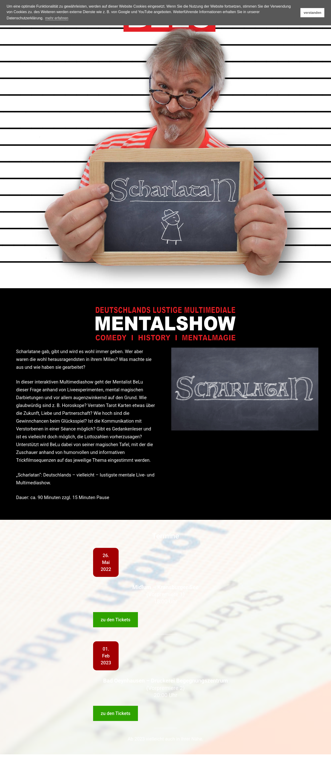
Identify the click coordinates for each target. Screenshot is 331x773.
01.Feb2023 (106, 655)
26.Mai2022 (106, 562)
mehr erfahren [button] (56, 18)
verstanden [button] (312, 13)
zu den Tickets (115, 619)
